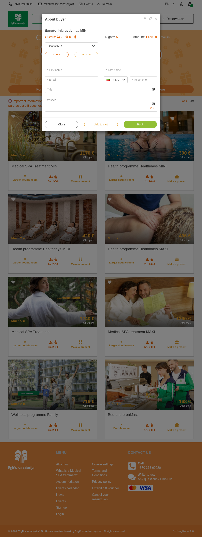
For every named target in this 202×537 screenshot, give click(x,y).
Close (61, 124)
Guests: (62, 37)
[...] (98, 89)
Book (140, 124)
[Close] (156, 19)
